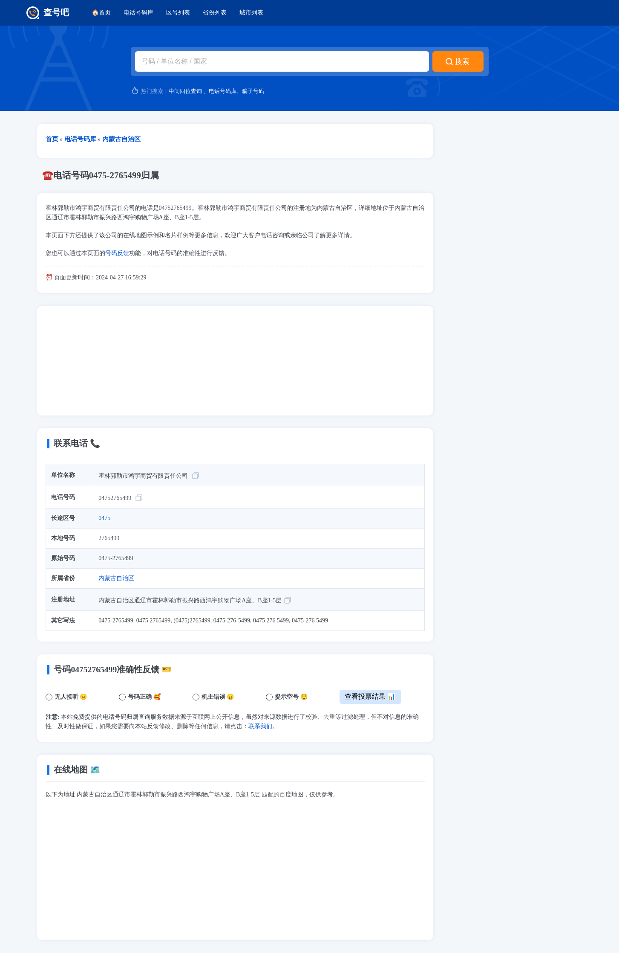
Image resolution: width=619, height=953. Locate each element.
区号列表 (178, 12)
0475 (104, 518)
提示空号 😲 (291, 697)
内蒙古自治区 (116, 578)
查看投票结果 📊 (370, 696)
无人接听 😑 (71, 697)
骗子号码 (253, 91)
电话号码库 (138, 12)
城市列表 (251, 12)
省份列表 (215, 12)
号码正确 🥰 (144, 697)
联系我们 (260, 726)
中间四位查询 (185, 91)
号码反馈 (117, 253)
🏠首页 (101, 12)
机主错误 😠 (218, 697)
